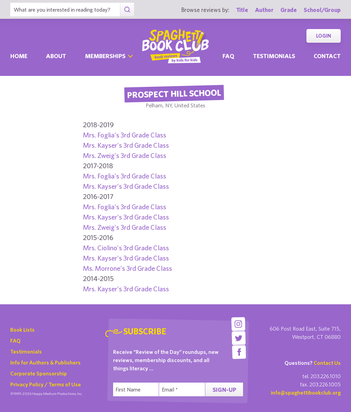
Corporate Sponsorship (38, 373)
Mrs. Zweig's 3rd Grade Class (124, 155)
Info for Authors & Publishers (45, 362)
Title (242, 9)
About (56, 55)
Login (323, 36)
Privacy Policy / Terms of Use (45, 384)
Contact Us (327, 363)
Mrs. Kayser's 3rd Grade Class (126, 145)
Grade (288, 9)
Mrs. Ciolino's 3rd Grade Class (126, 248)
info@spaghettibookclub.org (306, 392)
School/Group (322, 9)
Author (264, 9)
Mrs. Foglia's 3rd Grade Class (124, 135)
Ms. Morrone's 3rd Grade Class (127, 268)
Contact (327, 55)
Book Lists (22, 330)
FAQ (15, 340)
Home (18, 55)
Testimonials (274, 55)
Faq (228, 55)
